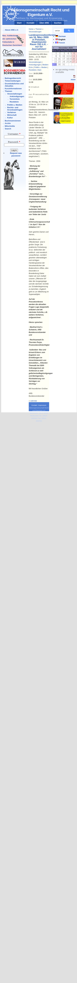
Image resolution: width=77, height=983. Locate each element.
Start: (31, 73)
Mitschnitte (10, 126)
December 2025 (66, 48)
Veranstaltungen (14, 94)
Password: (14, 142)
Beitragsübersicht (13, 78)
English (62, 39)
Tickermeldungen (13, 81)
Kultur (10, 118)
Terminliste (15, 99)
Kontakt (30, 23)
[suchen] (57, 30)
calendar (33, 401)
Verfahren (11, 112)
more (73, 79)
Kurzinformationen (13, 88)
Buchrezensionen (13, 121)
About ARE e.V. (12, 30)
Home (31, 29)
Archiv (8, 123)
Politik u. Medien (14, 105)
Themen (8, 91)
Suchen (58, 23)
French (62, 43)
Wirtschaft (11, 115)
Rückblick (14, 102)
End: (31, 80)
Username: (14, 134)
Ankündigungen (17, 96)
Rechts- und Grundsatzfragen (14, 108)
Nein (39, 70)
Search (8, 129)
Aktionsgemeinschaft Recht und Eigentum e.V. (40, 12)
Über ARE (44, 23)
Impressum (42, 405)
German (62, 36)
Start (19, 23)
